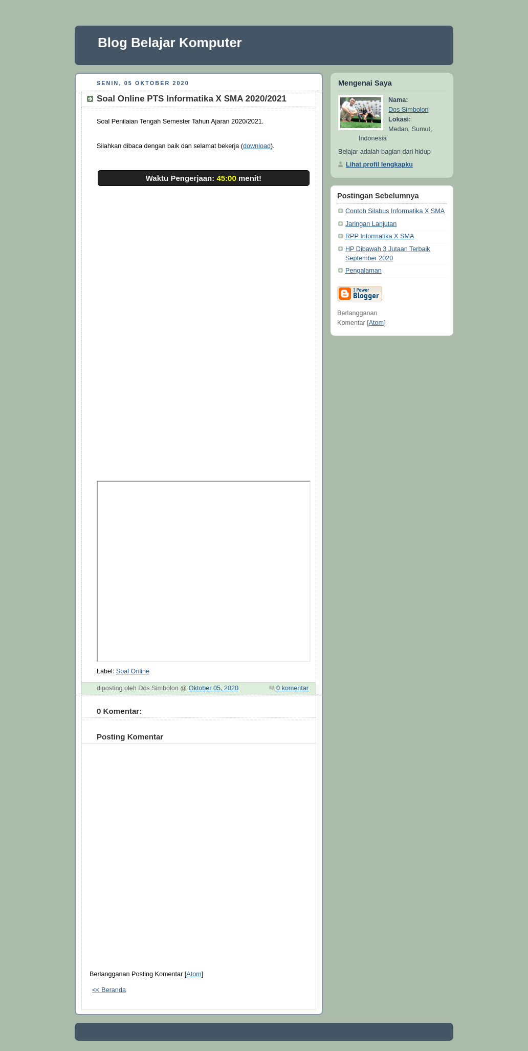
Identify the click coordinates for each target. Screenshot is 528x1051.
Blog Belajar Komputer (170, 42)
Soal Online (132, 671)
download (257, 146)
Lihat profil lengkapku (379, 164)
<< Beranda (109, 990)
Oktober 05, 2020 (213, 688)
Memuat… (260, 324)
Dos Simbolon (408, 109)
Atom (193, 974)
